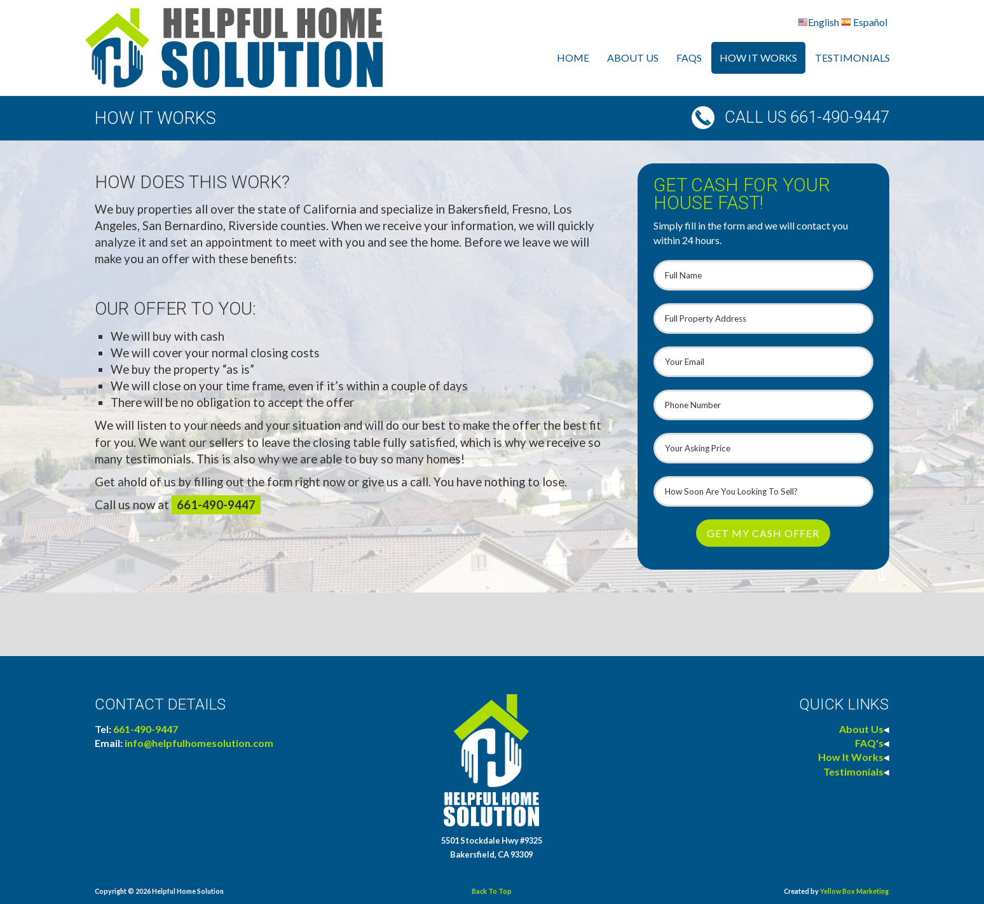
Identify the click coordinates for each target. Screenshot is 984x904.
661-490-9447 (216, 505)
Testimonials (852, 57)
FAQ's (869, 743)
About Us (633, 57)
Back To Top (492, 891)
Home (573, 57)
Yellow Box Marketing (854, 891)
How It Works (758, 57)
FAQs (689, 57)
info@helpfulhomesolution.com (199, 743)
